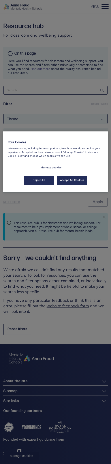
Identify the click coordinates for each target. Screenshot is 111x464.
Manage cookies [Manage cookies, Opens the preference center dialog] (51, 167)
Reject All (39, 180)
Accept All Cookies (72, 180)
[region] (55, 161)
